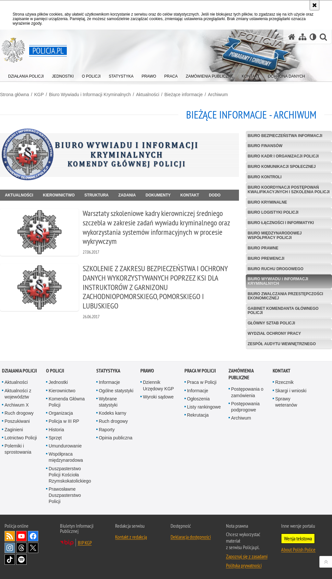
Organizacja (61, 413)
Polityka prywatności (244, 565)
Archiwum (218, 94)
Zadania (127, 195)
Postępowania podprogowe (245, 406)
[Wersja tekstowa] (313, 37)
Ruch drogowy (19, 413)
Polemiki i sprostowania (18, 449)
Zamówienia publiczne (241, 374)
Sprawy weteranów (286, 402)
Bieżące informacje (183, 94)
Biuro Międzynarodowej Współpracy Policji (275, 235)
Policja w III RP (64, 421)
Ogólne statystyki (116, 390)
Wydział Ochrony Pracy (274, 333)
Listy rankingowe (204, 406)
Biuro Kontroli (265, 177)
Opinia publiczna (116, 437)
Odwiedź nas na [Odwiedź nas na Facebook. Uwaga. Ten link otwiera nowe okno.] (33, 536)
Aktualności (148, 94)
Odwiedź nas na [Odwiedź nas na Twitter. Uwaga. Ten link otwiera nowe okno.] (33, 548)
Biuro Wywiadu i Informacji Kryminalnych (90, 94)
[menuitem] (26, 75)
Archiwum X (17, 405)
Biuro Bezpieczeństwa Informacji (285, 135)
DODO (214, 195)
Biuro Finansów (265, 146)
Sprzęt (55, 437)
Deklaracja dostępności (191, 537)
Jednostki (58, 382)
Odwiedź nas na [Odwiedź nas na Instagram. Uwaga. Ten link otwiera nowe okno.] (10, 548)
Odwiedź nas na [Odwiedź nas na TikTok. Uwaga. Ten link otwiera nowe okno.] (10, 559)
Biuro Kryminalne (267, 202)
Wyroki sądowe (158, 396)
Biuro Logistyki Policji (273, 212)
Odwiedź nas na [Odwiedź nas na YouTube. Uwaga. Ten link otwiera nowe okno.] (21, 536)
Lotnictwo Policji (21, 437)
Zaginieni (14, 429)
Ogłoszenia (198, 398)
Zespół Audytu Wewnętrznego (282, 344)
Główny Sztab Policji (271, 323)
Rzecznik (284, 382)
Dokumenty (158, 195)
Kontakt (189, 195)
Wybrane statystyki (108, 402)
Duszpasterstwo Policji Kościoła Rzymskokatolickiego (70, 475)
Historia (56, 429)
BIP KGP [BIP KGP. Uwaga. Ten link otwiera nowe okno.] (85, 542)
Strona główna (14, 94)
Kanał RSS (10, 536)
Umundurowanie (65, 445)
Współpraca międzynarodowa (66, 457)
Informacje (109, 382)
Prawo (147, 370)
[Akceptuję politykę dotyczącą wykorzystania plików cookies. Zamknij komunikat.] (314, 5)
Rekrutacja (198, 415)
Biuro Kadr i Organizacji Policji (283, 156)
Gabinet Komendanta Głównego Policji (283, 310)
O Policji (55, 370)
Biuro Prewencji (266, 258)
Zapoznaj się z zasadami (246, 556)
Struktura (96, 195)
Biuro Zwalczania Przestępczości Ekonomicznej (285, 296)
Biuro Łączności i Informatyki (281, 222)
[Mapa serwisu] (302, 37)
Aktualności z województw (18, 393)
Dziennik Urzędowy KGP (158, 385)
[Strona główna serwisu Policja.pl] (291, 37)
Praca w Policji (200, 370)
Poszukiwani (17, 421)
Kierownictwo (59, 195)
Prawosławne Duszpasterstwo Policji (65, 495)
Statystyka (108, 370)
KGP (39, 94)
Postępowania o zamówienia (247, 392)
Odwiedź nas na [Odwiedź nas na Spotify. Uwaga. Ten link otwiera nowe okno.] (21, 559)
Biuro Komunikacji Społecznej (282, 166)
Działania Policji (19, 370)
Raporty (107, 429)
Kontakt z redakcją (131, 537)
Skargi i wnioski (290, 390)
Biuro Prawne (263, 248)
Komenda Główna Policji (67, 402)
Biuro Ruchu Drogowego (275, 269)
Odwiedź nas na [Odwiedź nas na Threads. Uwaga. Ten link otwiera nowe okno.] (21, 548)
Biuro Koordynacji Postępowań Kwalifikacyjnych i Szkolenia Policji (289, 189)
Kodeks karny (112, 413)
